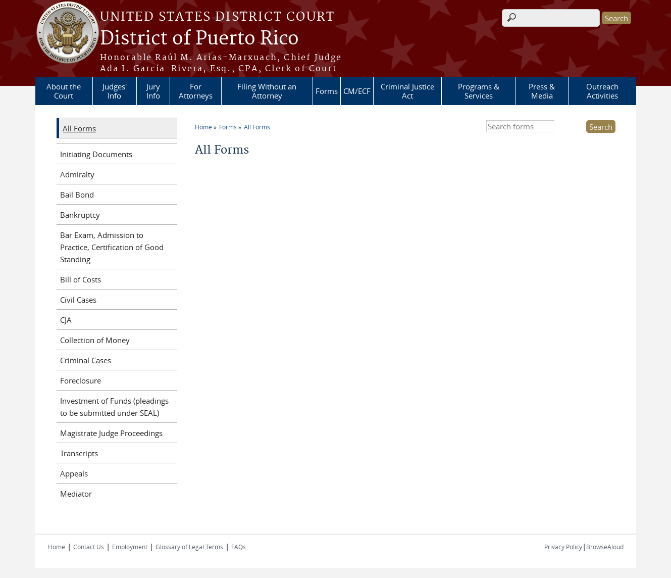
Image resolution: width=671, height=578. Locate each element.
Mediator (76, 494)
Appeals (74, 473)
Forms (327, 91)
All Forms (257, 127)
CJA (66, 320)
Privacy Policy (563, 547)
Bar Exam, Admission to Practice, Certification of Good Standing (112, 247)
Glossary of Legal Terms (189, 547)
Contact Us (88, 547)
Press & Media (542, 91)
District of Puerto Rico (199, 39)
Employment (129, 547)
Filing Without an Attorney (266, 91)
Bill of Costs (80, 279)
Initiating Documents (96, 154)
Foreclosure (80, 380)
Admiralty (77, 174)
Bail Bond (77, 194)
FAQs (238, 547)
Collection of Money (95, 340)
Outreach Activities (602, 91)
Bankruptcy (80, 215)
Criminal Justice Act (407, 91)
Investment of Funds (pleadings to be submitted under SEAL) (114, 407)
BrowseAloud (605, 547)
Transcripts (79, 453)
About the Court (63, 91)
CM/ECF (357, 91)
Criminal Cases (85, 360)
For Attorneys (196, 91)
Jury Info (153, 91)
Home (203, 127)
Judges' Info (114, 91)
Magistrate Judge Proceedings (111, 433)
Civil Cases (78, 300)
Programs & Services (478, 91)
